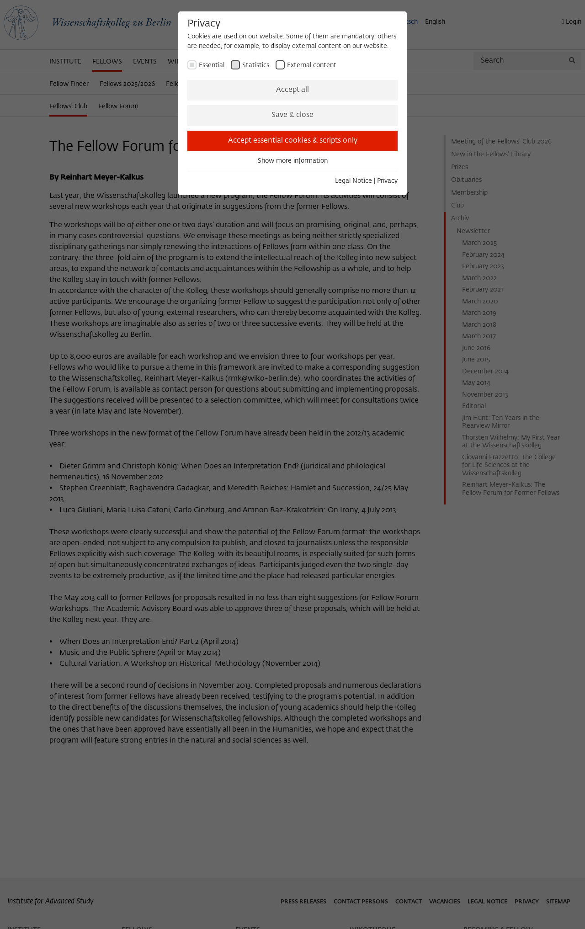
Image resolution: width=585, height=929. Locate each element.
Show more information (293, 161)
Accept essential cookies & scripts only (292, 140)
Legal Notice (353, 181)
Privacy (387, 181)
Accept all (292, 90)
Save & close (292, 115)
